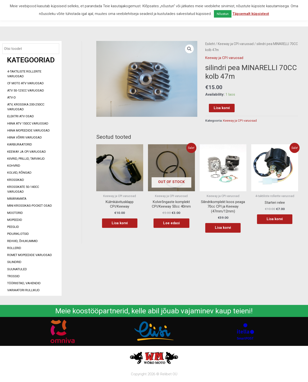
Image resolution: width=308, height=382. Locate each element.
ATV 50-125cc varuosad (25, 90)
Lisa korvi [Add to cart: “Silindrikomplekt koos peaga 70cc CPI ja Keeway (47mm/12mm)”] (223, 227)
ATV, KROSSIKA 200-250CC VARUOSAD (25, 107)
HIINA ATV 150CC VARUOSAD (27, 123)
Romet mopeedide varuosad (29, 255)
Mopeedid (14, 220)
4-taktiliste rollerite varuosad (24, 74)
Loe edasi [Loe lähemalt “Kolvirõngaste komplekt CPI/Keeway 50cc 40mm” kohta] (171, 223)
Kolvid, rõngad (19, 172)
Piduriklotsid (18, 234)
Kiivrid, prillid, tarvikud (26, 158)
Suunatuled (17, 269)
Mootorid (15, 213)
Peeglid (13, 227)
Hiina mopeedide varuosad (28, 130)
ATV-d (11, 97)
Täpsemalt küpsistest (250, 14)
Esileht (210, 44)
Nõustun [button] (223, 14)
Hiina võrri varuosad (24, 137)
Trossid (13, 276)
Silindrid (14, 262)
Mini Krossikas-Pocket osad (29, 205)
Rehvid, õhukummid (22, 241)
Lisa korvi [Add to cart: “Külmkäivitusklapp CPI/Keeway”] (120, 223)
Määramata (16, 198)
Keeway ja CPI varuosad (26, 151)
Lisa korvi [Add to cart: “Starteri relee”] (275, 219)
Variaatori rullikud (23, 290)
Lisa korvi (222, 108)
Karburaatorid (19, 144)
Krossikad (15, 180)
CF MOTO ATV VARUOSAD (25, 83)
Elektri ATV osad (20, 116)
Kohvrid (13, 165)
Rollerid (14, 248)
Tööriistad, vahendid (24, 283)
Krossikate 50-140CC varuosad (23, 189)
